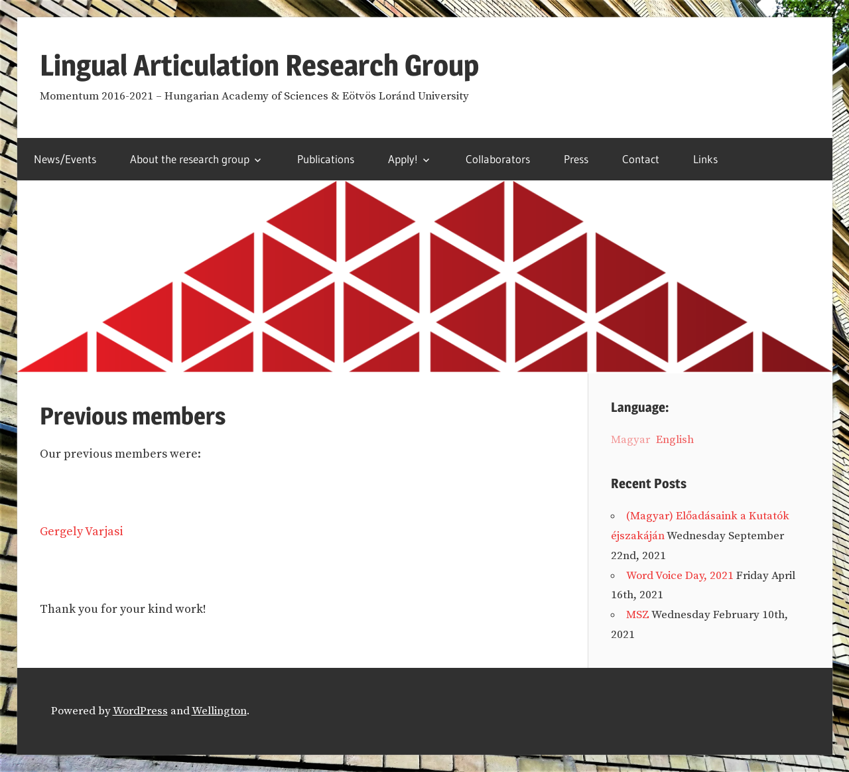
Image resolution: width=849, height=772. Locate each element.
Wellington (219, 711)
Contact (640, 159)
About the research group (189, 159)
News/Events (65, 159)
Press (576, 159)
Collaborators (498, 159)
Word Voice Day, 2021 (680, 575)
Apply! (403, 159)
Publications (325, 159)
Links (705, 159)
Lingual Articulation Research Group (259, 65)
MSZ (637, 615)
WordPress (140, 711)
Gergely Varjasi (81, 531)
